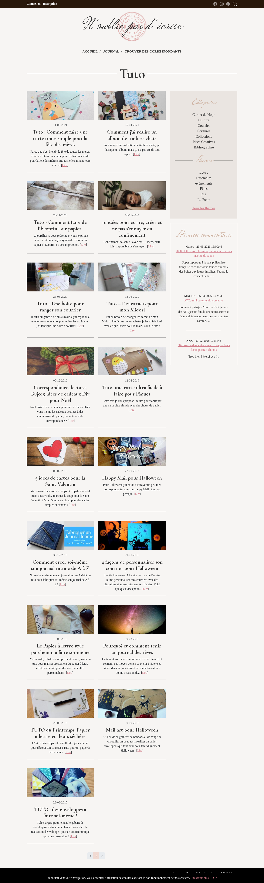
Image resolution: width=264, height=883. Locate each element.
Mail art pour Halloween (132, 730)
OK (215, 877)
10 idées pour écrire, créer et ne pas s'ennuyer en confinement (132, 228)
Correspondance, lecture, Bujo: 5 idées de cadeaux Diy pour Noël (60, 393)
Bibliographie (204, 147)
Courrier (204, 125)
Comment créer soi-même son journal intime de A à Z (60, 565)
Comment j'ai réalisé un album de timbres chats (132, 135)
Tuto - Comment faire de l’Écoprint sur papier (60, 225)
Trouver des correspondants (153, 51)
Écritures (203, 131)
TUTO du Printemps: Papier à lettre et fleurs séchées (60, 733)
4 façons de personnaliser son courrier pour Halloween (132, 565)
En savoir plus (200, 877)
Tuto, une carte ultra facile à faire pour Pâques (132, 390)
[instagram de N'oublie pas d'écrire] (222, 3)
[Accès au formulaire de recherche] (235, 3)
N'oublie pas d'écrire (132, 26)
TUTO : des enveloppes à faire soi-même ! (60, 812)
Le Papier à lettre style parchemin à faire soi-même (60, 649)
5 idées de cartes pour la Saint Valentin (60, 481)
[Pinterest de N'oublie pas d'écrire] (229, 3)
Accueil (90, 51)
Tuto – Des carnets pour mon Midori (132, 306)
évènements (203, 183)
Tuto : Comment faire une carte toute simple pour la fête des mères (60, 138)
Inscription (50, 3)
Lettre (203, 172)
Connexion (34, 3)
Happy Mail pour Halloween (132, 478)
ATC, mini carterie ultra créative (203, 300)
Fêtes (204, 189)
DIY (204, 194)
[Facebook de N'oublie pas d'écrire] (216, 3)
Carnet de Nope (203, 115)
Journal (111, 51)
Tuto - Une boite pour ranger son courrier (60, 306)
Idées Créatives (204, 142)
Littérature (204, 178)
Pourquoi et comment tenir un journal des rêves (132, 649)
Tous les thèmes (203, 208)
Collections (203, 136)
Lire (64, 165)
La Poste (204, 200)
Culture (203, 120)
